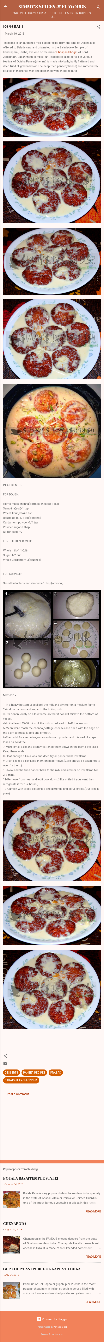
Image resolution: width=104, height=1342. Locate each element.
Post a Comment (18, 1094)
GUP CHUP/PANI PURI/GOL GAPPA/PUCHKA (42, 1269)
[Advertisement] (52, 1127)
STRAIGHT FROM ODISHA (21, 1080)
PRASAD (55, 1072)
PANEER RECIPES (34, 1072)
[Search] (98, 8)
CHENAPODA (14, 1223)
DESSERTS (11, 1072)
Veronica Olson (60, 1327)
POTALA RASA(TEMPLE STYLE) (30, 1178)
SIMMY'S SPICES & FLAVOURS (52, 7)
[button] (98, 27)
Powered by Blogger (52, 1319)
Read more (93, 1211)
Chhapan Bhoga (66, 52)
